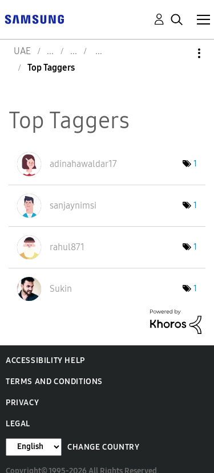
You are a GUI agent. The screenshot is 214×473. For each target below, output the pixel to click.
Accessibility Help (45, 360)
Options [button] (179, 53)
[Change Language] (34, 447)
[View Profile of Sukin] (61, 288)
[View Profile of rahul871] (67, 247)
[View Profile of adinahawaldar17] (83, 163)
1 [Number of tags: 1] (195, 164)
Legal (18, 424)
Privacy (22, 402)
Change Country (103, 447)
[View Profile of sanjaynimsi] (73, 205)
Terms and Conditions (54, 381)
